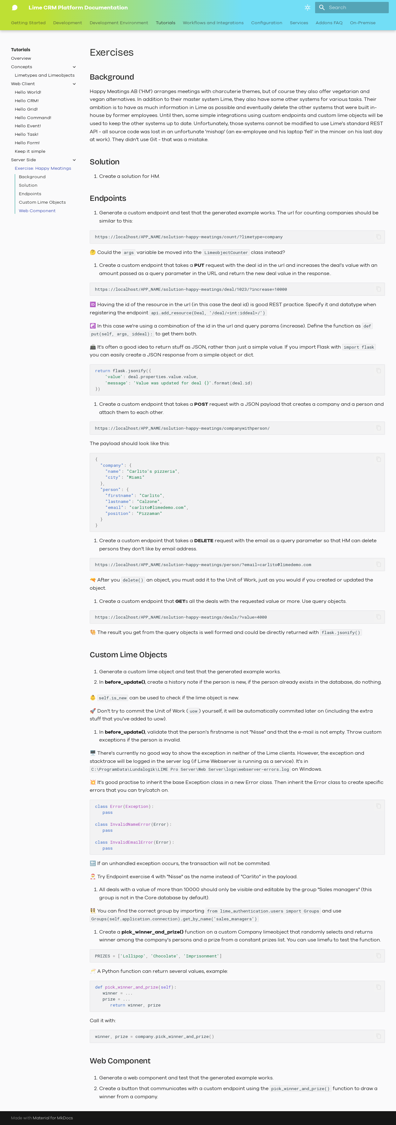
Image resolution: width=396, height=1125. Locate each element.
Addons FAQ (329, 23)
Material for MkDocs (53, 1118)
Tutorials (165, 23)
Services (299, 23)
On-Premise (363, 23)
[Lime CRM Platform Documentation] (14, 7)
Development (67, 23)
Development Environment (119, 23)
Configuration (266, 23)
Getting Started (28, 23)
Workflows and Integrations (213, 23)
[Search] (352, 7)
